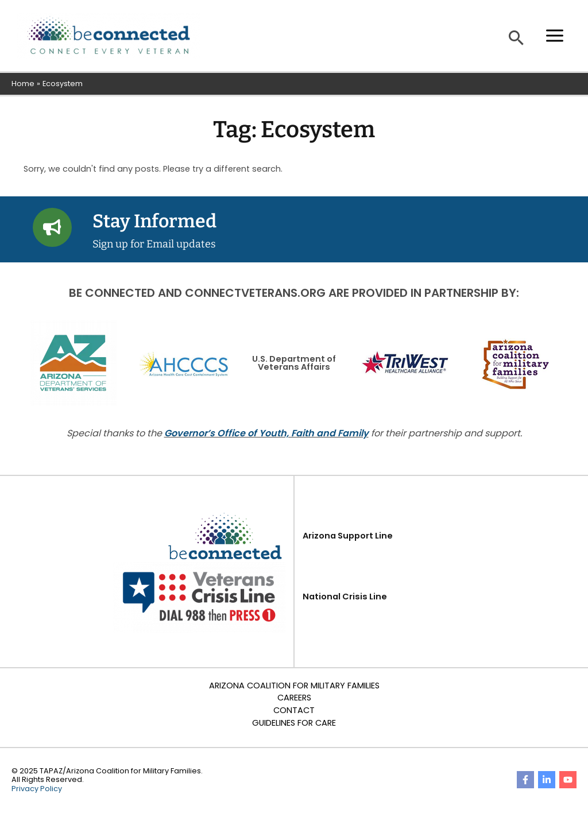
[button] (516, 37)
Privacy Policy (36, 788)
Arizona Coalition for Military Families (294, 685)
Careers (294, 697)
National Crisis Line (345, 596)
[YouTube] (568, 779)
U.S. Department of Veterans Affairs (294, 363)
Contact (294, 710)
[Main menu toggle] (554, 35)
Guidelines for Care (294, 723)
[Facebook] (525, 779)
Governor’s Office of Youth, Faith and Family (266, 433)
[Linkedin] (546, 779)
